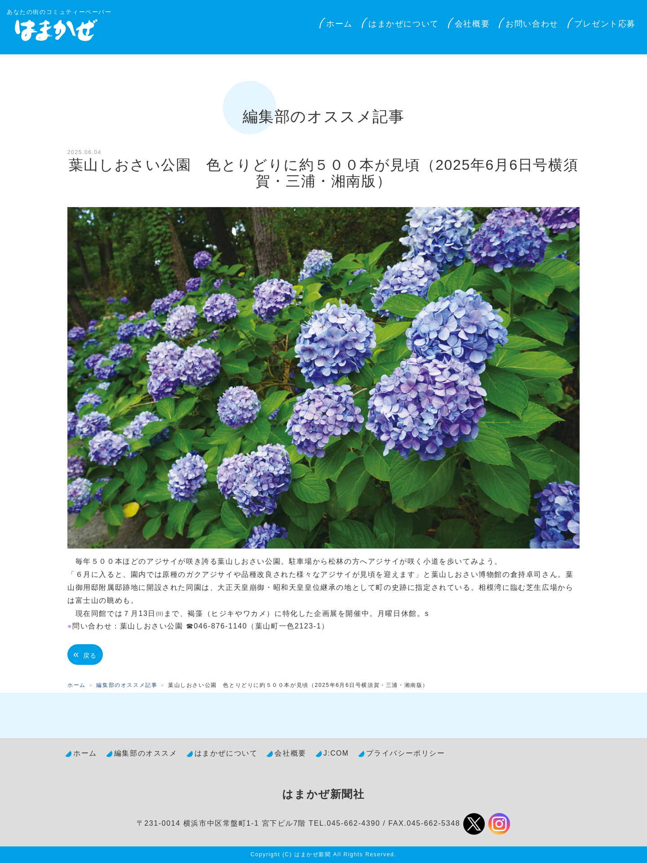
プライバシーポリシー (405, 753)
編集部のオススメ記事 (126, 685)
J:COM (336, 753)
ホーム (339, 23)
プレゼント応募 (605, 23)
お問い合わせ (531, 23)
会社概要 (472, 23)
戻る (85, 654)
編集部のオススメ (145, 753)
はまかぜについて (403, 23)
